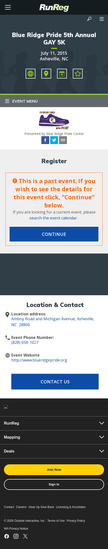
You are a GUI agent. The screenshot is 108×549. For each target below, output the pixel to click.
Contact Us (55, 382)
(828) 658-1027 (24, 342)
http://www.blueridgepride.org (39, 360)
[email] (63, 141)
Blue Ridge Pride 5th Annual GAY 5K (54, 38)
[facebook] (45, 141)
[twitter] (54, 141)
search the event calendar (53, 218)
